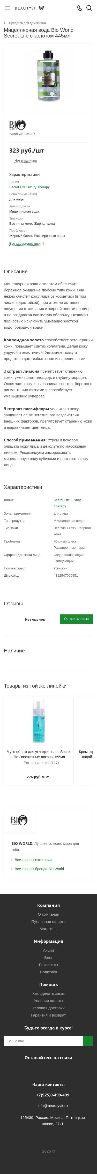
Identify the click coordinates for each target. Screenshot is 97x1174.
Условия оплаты (48, 995)
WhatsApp (60, 1064)
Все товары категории (33, 855)
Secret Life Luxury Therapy (29, 187)
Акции (48, 945)
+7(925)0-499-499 (52, 1089)
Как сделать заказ (48, 988)
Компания (48, 900)
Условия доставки (48, 1002)
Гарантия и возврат (48, 1010)
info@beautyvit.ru (53, 1100)
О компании (48, 909)
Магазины (48, 923)
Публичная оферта (48, 916)
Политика (48, 967)
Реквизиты (48, 959)
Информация (48, 936)
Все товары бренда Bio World (39, 864)
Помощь (48, 979)
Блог (48, 952)
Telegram (47, 1064)
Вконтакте (34, 1064)
